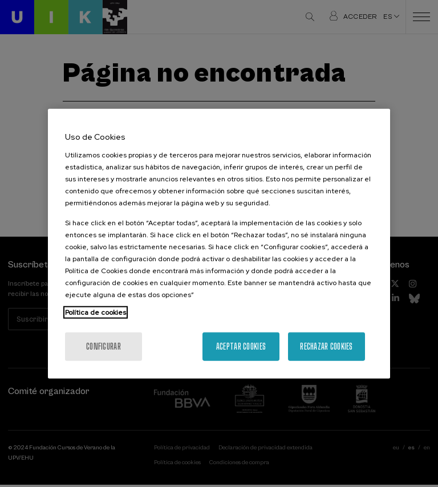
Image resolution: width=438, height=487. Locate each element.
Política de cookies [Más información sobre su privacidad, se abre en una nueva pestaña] (95, 311)
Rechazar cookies (326, 346)
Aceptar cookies (241, 346)
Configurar (103, 346)
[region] (219, 244)
